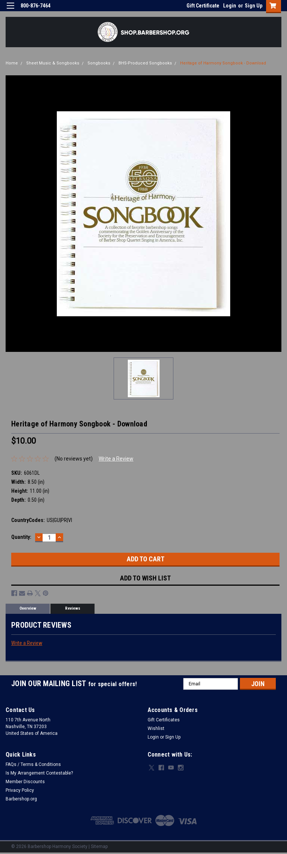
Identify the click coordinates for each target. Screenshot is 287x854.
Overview (27, 608)
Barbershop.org (21, 799)
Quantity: (21, 537)
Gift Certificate (202, 6)
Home (12, 63)
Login (229, 6)
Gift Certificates (164, 719)
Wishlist (156, 728)
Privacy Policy (20, 790)
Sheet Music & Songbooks (52, 63)
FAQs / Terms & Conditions (33, 764)
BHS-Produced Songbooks (145, 63)
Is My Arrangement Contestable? (39, 773)
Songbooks (98, 63)
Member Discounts (25, 781)
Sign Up (253, 6)
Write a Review (116, 459)
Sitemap (99, 846)
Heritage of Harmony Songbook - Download (223, 63)
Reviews (72, 608)
